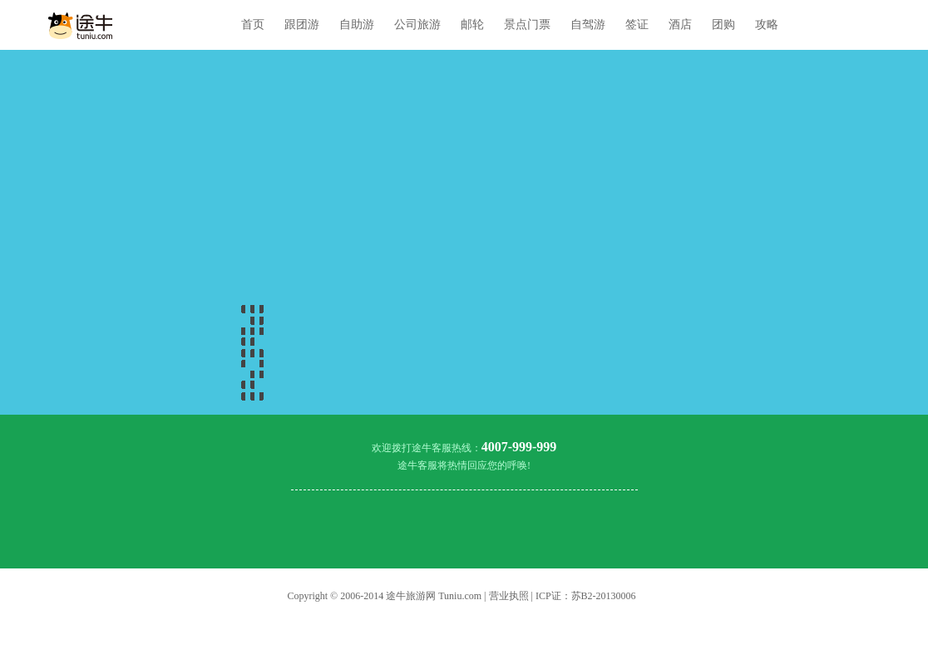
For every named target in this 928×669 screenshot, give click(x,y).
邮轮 (472, 24)
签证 (637, 24)
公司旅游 (417, 24)
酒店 (680, 24)
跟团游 (301, 24)
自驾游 (587, 24)
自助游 (356, 24)
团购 (723, 24)
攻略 (766, 24)
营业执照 (509, 596)
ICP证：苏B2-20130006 (586, 596)
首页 (252, 24)
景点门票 (527, 24)
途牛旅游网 (411, 596)
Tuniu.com (459, 596)
